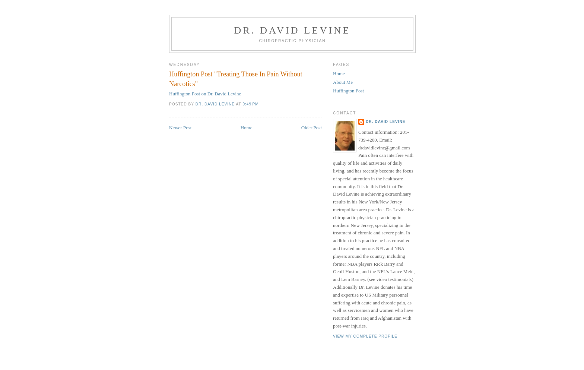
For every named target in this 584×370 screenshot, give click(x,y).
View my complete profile (365, 336)
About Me (343, 82)
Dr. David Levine (292, 30)
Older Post (311, 127)
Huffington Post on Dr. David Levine (205, 94)
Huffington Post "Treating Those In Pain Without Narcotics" (235, 78)
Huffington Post (348, 91)
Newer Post (180, 127)
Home (247, 127)
